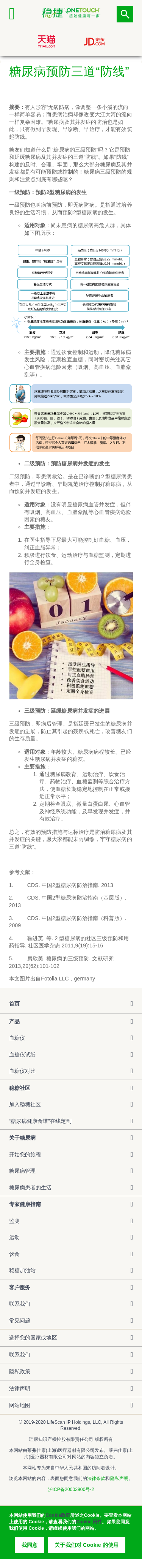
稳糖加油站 (22, 1270)
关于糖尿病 (22, 1138)
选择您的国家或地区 (33, 1337)
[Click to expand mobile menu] (17, 14)
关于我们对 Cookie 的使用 (87, 1548)
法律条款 (96, 1478)
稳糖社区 (20, 1088)
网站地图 (20, 1405)
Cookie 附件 (89, 1524)
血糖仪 (17, 1038)
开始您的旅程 (25, 1154)
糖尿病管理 (22, 1171)
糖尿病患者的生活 (30, 1187)
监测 (14, 1221)
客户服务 (20, 1287)
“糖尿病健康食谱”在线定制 (40, 1121)
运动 (14, 1237)
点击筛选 (125, 14)
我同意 (29, 1548)
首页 (14, 1004)
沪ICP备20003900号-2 (71, 1489)
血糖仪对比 (22, 1071)
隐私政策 (20, 1371)
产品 (14, 1021)
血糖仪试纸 (22, 1054)
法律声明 (20, 1388)
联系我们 (20, 1304)
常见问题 (20, 1320)
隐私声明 (119, 1478)
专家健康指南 (25, 1204)
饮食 (14, 1254)
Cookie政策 (57, 1518)
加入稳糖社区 (25, 1104)
